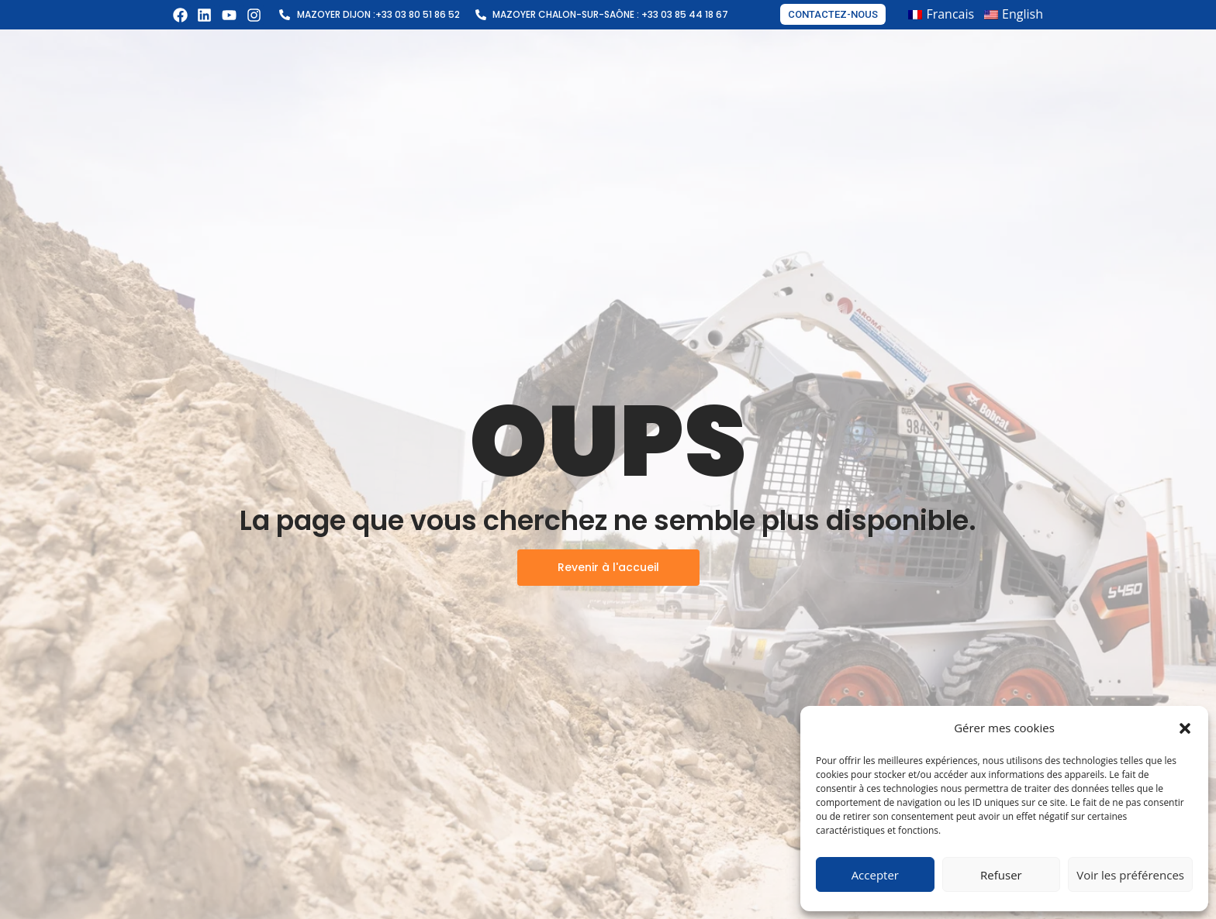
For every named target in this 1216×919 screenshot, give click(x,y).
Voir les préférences (1130, 875)
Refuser (1001, 875)
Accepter (875, 875)
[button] (1185, 728)
